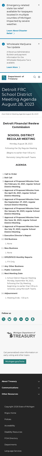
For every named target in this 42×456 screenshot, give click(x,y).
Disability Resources (13, 432)
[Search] (34, 76)
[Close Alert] (39, 5)
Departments (10, 445)
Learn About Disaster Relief (17, 32)
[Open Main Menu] (39, 76)
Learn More (13, 67)
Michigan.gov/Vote (14, 361)
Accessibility (9, 426)
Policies (7, 419)
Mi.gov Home (10, 413)
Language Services (12, 451)
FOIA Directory (11, 438)
